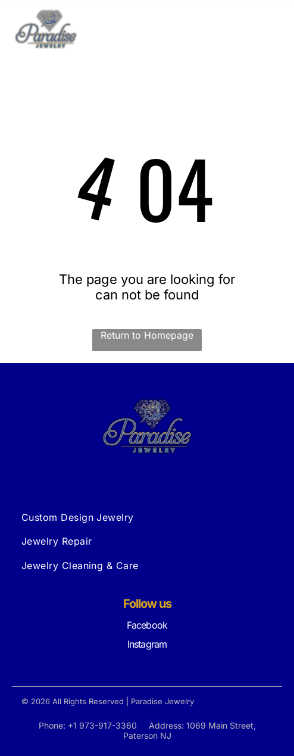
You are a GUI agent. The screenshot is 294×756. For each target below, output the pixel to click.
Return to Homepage (147, 335)
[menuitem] (147, 517)
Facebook (147, 625)
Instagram (147, 644)
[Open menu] (270, 29)
